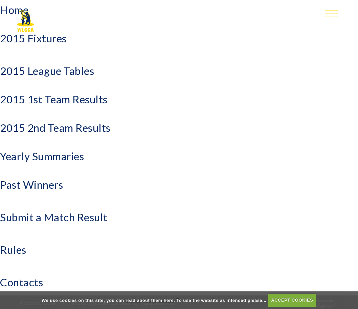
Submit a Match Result (54, 217)
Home (14, 9)
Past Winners (31, 184)
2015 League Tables (47, 70)
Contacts (21, 282)
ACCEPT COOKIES (292, 300)
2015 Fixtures (33, 38)
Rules (13, 249)
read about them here (150, 300)
